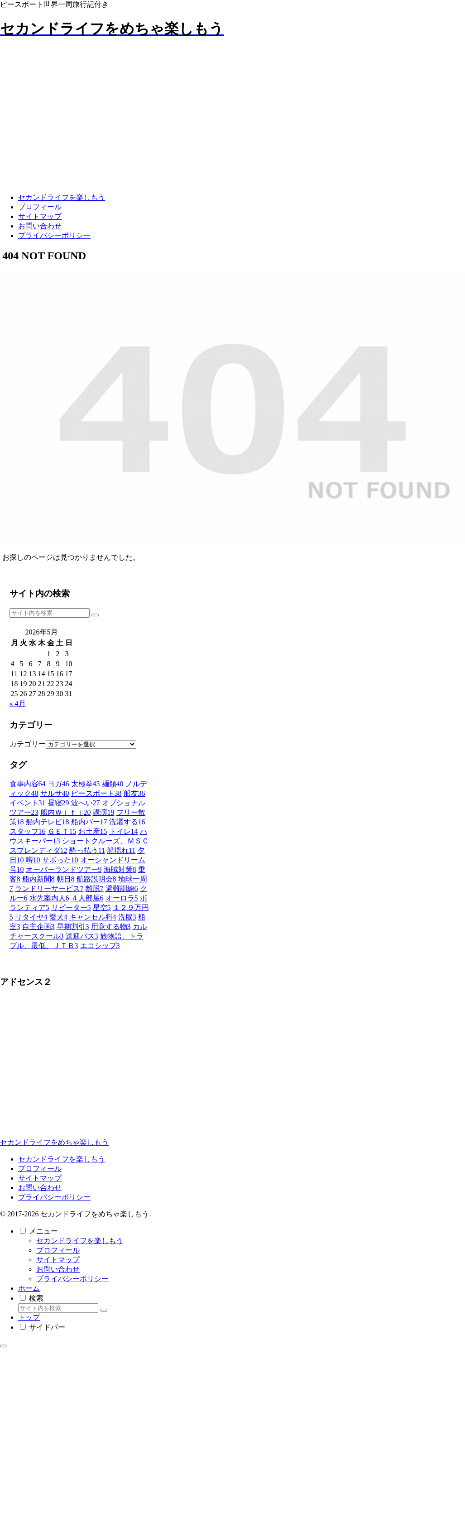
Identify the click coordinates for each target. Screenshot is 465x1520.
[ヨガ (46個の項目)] (58, 784)
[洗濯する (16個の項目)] (127, 822)
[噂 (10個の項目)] (33, 860)
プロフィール (40, 1168)
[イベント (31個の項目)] (28, 803)
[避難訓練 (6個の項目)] (121, 888)
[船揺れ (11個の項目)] (121, 850)
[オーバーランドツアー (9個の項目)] (64, 869)
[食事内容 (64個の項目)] (28, 784)
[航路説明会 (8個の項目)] (96, 879)
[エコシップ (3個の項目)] (100, 945)
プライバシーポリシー (54, 1197)
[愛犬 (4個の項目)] (58, 917)
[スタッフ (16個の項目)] (28, 831)
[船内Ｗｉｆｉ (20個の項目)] (65, 812)
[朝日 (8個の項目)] (66, 879)
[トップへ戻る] (3, 1346)
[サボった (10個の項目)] (60, 860)
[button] (95, 615)
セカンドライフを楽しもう (61, 1159)
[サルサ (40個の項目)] (54, 793)
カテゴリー (28, 744)
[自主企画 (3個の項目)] (38, 926)
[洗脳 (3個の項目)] (127, 917)
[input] (50, 613)
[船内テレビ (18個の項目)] (47, 822)
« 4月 (18, 703)
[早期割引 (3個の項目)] (73, 926)
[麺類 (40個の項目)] (113, 784)
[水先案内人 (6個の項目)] (49, 898)
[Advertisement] (68, 1069)
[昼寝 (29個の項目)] (58, 803)
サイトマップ (40, 1178)
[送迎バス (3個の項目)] (82, 936)
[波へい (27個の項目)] (85, 803)
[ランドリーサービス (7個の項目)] (49, 888)
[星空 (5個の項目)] (102, 907)
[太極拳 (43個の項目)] (85, 784)
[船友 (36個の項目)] (134, 793)
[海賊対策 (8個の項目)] (120, 869)
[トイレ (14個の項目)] (123, 831)
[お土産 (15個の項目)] (92, 831)
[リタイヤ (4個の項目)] (31, 917)
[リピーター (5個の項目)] (71, 907)
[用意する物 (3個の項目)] (111, 926)
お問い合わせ (40, 1187)
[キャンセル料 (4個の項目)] (92, 917)
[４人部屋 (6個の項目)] (87, 898)
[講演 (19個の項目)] (104, 812)
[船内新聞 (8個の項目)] (38, 879)
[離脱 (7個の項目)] (95, 888)
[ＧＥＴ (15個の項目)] (62, 831)
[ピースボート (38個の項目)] (96, 793)
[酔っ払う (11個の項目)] (87, 850)
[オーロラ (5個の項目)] (121, 898)
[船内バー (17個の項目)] (89, 822)
